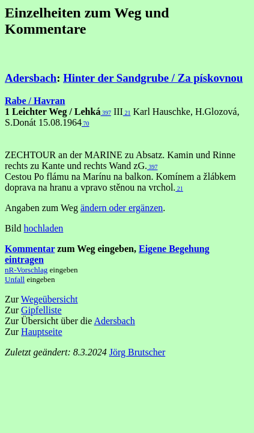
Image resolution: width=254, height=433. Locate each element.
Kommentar (30, 249)
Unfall (15, 279)
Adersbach (30, 78)
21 (127, 112)
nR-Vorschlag (26, 269)
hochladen (44, 228)
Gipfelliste (41, 310)
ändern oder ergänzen (121, 208)
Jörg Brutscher (137, 352)
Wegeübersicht (49, 299)
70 (85, 123)
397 (105, 112)
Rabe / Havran (35, 101)
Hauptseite (41, 332)
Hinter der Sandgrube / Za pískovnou (153, 78)
